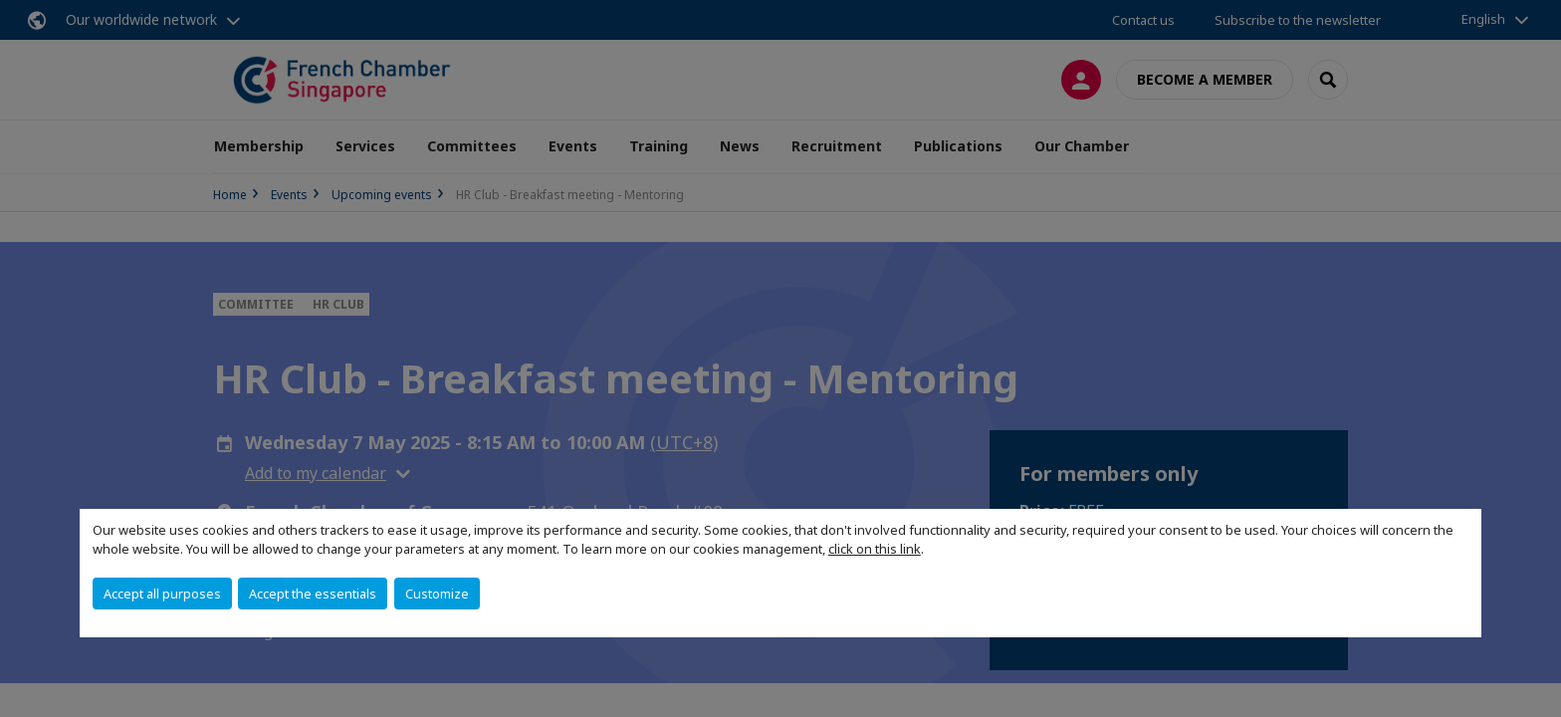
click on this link (874, 549)
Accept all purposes (162, 593)
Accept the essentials (312, 593)
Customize (437, 593)
